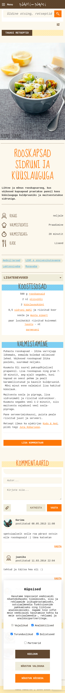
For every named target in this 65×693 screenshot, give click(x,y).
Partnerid (32, 643)
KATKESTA (36, 507)
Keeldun (32, 654)
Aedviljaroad (11, 260)
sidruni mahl (23, 310)
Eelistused (45, 634)
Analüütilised (42, 625)
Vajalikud (19, 625)
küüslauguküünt (34, 304)
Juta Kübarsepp (29, 427)
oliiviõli (36, 299)
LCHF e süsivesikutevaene (42, 260)
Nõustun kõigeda (32, 678)
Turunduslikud (22, 634)
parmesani (32, 329)
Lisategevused (32, 277)
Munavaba (31, 266)
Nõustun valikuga (32, 666)
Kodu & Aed (50, 423)
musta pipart (39, 315)
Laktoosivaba (11, 266)
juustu (28, 324)
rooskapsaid (37, 294)
